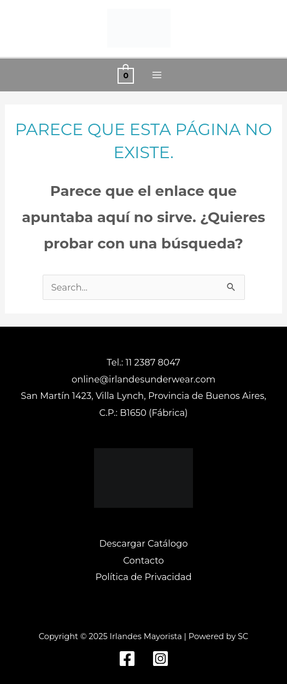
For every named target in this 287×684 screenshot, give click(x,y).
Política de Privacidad (143, 576)
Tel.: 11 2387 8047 (143, 362)
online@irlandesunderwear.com (143, 379)
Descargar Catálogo (143, 543)
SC (243, 636)
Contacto (143, 560)
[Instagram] (160, 658)
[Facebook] (127, 658)
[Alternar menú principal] (157, 75)
